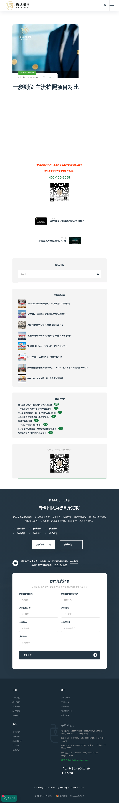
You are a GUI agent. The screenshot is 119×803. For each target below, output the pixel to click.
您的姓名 (23, 622)
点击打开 (74, 561)
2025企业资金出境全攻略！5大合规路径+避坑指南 (48, 303)
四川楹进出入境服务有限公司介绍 (52, 241)
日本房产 (16, 745)
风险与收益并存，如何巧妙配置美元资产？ (45, 325)
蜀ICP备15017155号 (43, 796)
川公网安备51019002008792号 (70, 796)
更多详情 (43, 544)
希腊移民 (65, 706)
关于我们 (16, 697)
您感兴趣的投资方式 (69, 594)
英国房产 (16, 736)
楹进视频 (16, 711)
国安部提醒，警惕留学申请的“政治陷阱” (67, 221)
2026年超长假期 (25, 421)
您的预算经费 (25, 608)
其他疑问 (23, 636)
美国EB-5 (65, 702)
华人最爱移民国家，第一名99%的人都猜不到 (37, 413)
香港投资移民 (67, 711)
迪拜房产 (16, 732)
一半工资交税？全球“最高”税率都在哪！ (35, 409)
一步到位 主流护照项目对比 (29, 425)
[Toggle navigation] (112, 5)
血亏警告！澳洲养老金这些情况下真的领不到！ (47, 314)
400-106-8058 (60, 565)
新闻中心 (16, 715)
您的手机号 (66, 622)
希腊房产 (16, 750)
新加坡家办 (66, 697)
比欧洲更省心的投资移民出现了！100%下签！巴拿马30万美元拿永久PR (57, 367)
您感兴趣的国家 (25, 594)
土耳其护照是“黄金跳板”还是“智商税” (33, 417)
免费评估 (60, 655)
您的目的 (65, 608)
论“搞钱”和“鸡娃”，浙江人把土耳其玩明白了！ (47, 346)
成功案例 (16, 706)
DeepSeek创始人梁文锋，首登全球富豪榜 (45, 378)
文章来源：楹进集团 (27, 73)
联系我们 (68, 544)
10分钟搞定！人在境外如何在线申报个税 (44, 357)
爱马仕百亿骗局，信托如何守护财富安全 (35, 405)
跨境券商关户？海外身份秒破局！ (32, 433)
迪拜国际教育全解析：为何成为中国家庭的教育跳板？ (50, 335)
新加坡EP (65, 715)
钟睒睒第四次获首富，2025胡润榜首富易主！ (37, 429)
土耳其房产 (17, 741)
